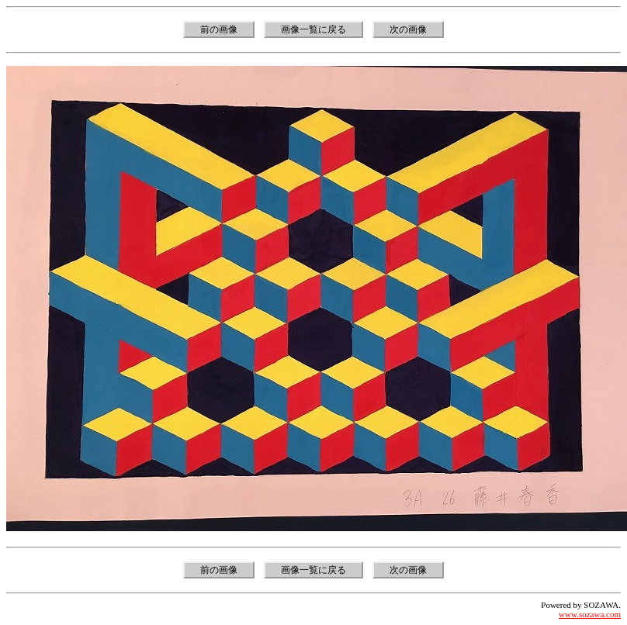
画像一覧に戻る (313, 29)
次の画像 (408, 29)
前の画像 (218, 29)
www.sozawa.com (590, 614)
